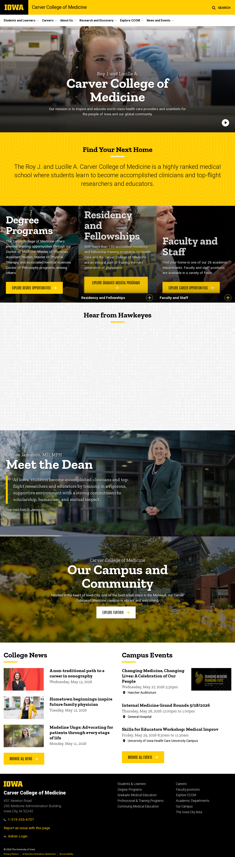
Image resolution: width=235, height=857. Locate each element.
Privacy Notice (11, 854)
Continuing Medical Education (138, 806)
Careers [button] (48, 20)
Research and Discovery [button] (96, 20)
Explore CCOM (186, 795)
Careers (181, 784)
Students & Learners (132, 784)
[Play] (225, 123)
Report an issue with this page (27, 828)
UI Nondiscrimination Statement (39, 854)
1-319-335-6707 (19, 819)
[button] (221, 7)
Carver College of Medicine (59, 7)
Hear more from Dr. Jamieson (25, 509)
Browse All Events (143, 757)
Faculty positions (188, 789)
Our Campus (184, 806)
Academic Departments (192, 801)
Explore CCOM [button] (130, 20)
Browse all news (24, 758)
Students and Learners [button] (19, 20)
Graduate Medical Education (137, 795)
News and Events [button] (158, 20)
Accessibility (66, 854)
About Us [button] (66, 20)
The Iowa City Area (189, 812)
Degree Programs (130, 789)
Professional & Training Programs (141, 801)
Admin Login (17, 836)
